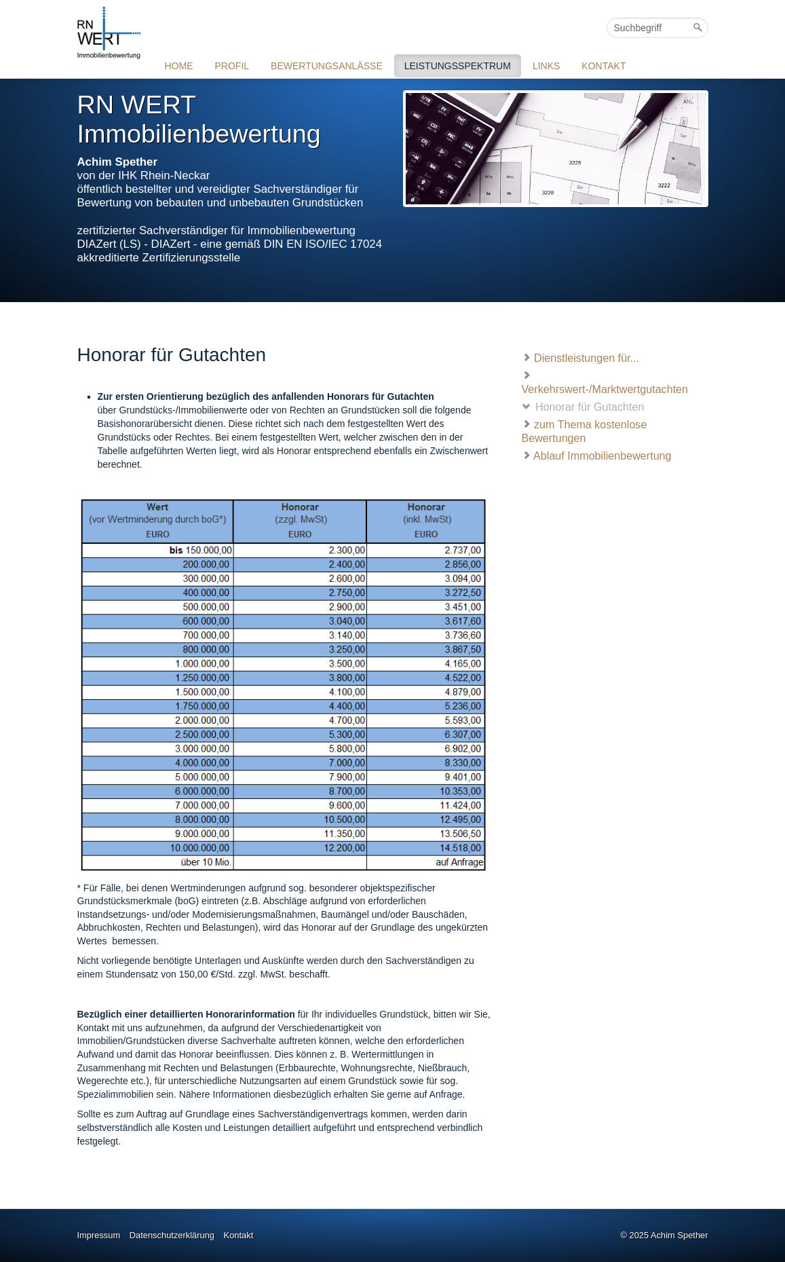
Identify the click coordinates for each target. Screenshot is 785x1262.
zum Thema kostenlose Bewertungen (584, 430)
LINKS (546, 65)
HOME (179, 65)
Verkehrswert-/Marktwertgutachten (605, 382)
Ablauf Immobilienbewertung (597, 455)
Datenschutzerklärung (172, 1235)
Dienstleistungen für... (581, 357)
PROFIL (232, 65)
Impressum (99, 1235)
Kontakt (239, 1235)
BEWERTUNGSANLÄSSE (327, 65)
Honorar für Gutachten (583, 406)
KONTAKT (603, 65)
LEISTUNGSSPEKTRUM (457, 65)
